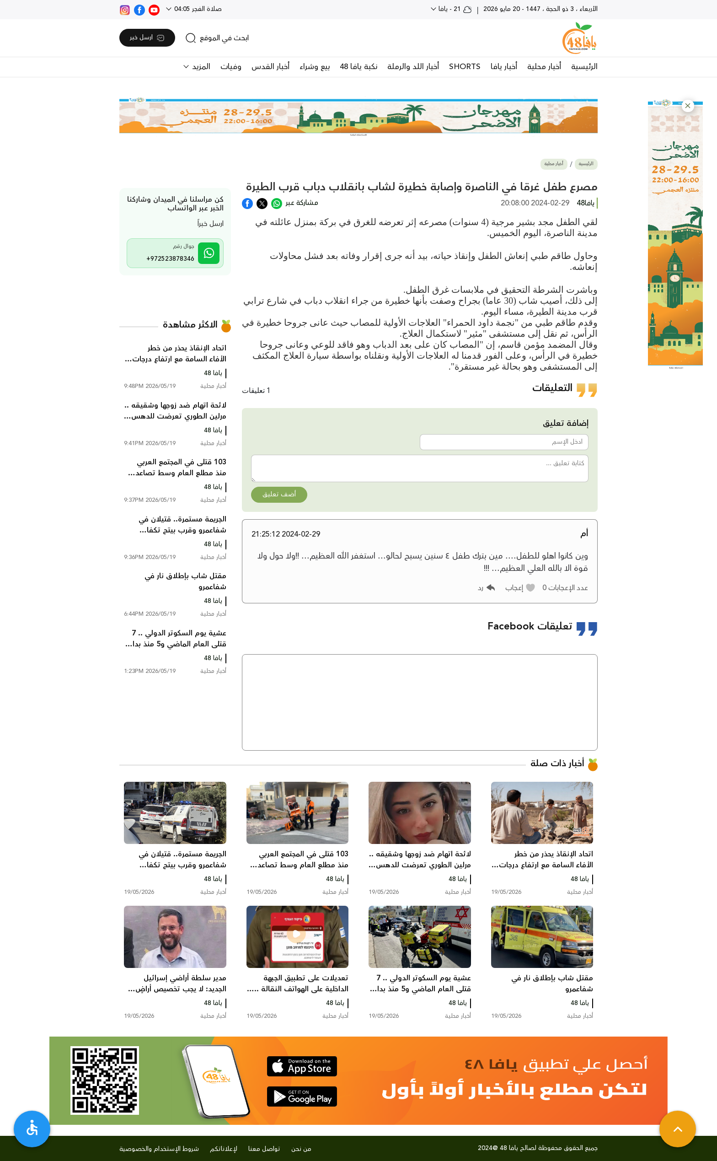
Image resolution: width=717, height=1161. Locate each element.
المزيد (200, 67)
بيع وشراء (315, 67)
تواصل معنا (264, 1149)
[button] (688, 106)
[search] (216, 38)
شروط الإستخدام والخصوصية (159, 1149)
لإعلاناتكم (223, 1149)
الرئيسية (584, 67)
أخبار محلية (544, 67)
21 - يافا (454, 9)
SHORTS (465, 67)
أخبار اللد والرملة (413, 67)
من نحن (301, 1149)
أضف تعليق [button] (279, 494)
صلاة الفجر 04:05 (197, 9)
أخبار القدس (270, 67)
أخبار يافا (504, 67)
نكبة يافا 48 (358, 67)
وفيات (230, 67)
